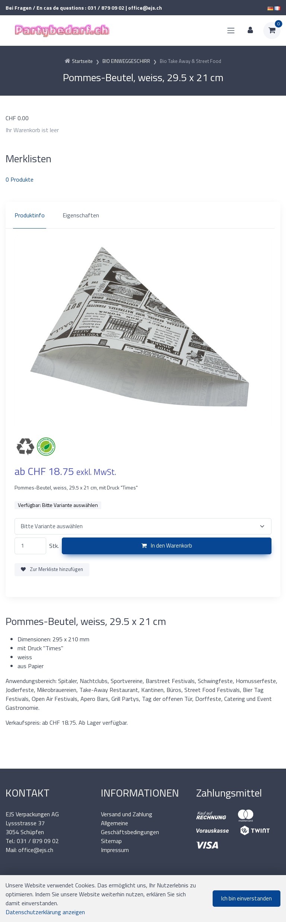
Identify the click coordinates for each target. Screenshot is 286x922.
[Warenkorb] (271, 30)
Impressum (115, 849)
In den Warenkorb (167, 545)
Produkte (20, 179)
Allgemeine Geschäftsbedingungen (130, 827)
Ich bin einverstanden (246, 898)
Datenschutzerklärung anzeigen (45, 911)
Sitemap (111, 840)
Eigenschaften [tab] (81, 215)
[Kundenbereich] (250, 30)
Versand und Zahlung (126, 814)
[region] (143, 215)
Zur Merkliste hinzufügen (52, 569)
